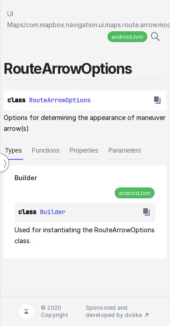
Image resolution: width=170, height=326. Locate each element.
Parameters (124, 150)
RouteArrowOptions (60, 100)
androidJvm (127, 37)
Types (13, 150)
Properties (83, 150)
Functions (45, 150)
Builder (26, 178)
